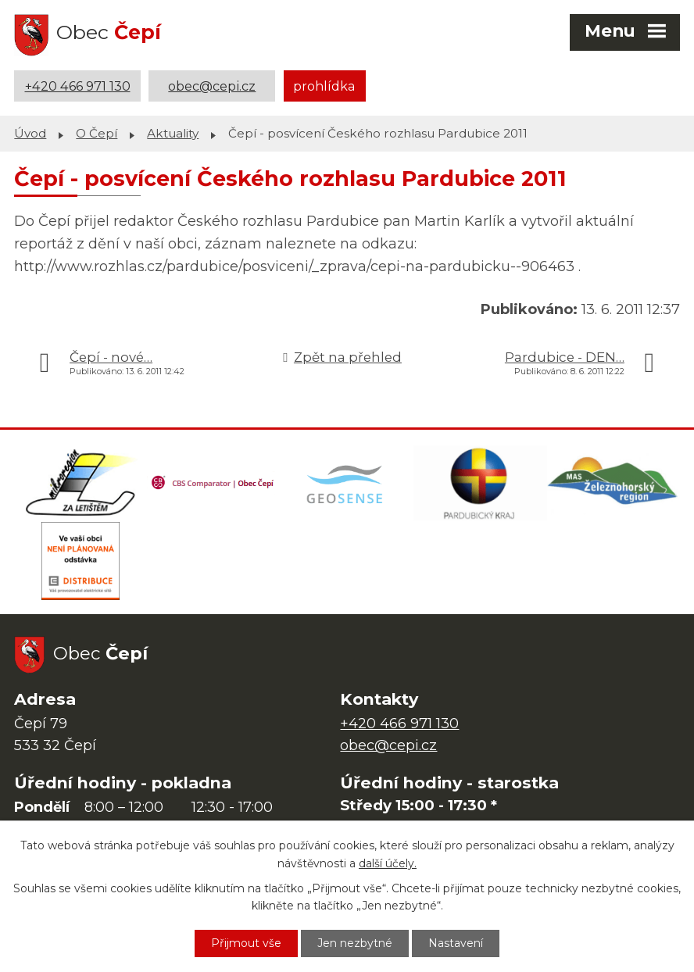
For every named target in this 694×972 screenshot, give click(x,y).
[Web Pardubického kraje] (479, 483)
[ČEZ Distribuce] (80, 561)
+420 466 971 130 (78, 86)
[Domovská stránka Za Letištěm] (80, 483)
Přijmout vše (246, 943)
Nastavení (455, 943)
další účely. (388, 863)
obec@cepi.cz (212, 86)
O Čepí (96, 133)
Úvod (30, 133)
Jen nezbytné (354, 943)
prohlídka (324, 86)
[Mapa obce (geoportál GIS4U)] (347, 483)
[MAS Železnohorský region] (613, 483)
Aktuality (173, 133)
